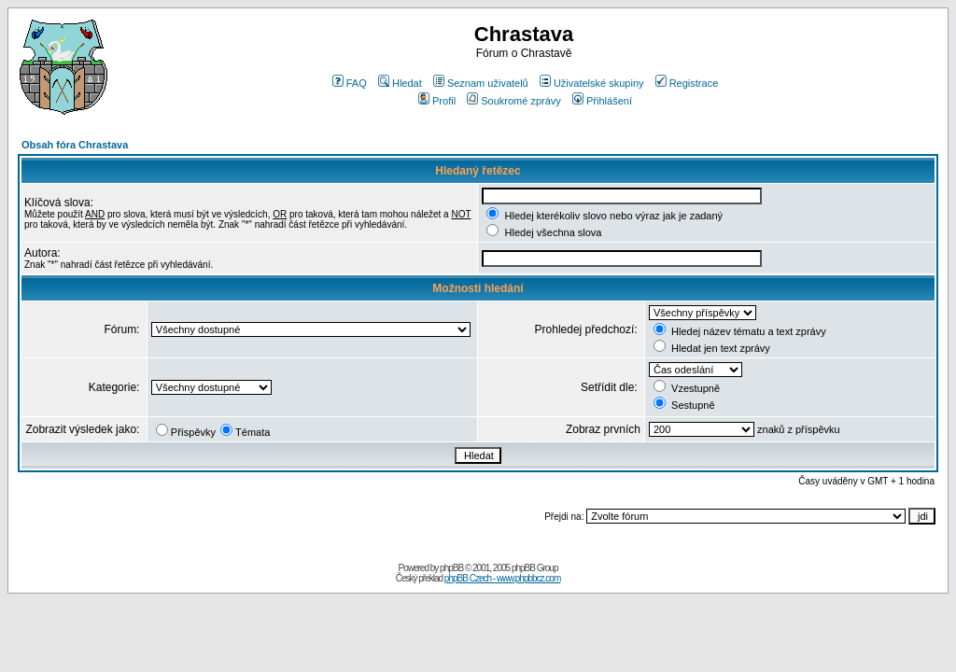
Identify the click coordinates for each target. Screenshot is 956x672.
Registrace (687, 83)
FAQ (349, 83)
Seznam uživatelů (480, 83)
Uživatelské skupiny (592, 83)
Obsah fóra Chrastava (74, 144)
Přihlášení (602, 100)
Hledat (400, 83)
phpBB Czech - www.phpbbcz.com (502, 578)
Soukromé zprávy (514, 100)
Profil (437, 100)
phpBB (451, 568)
